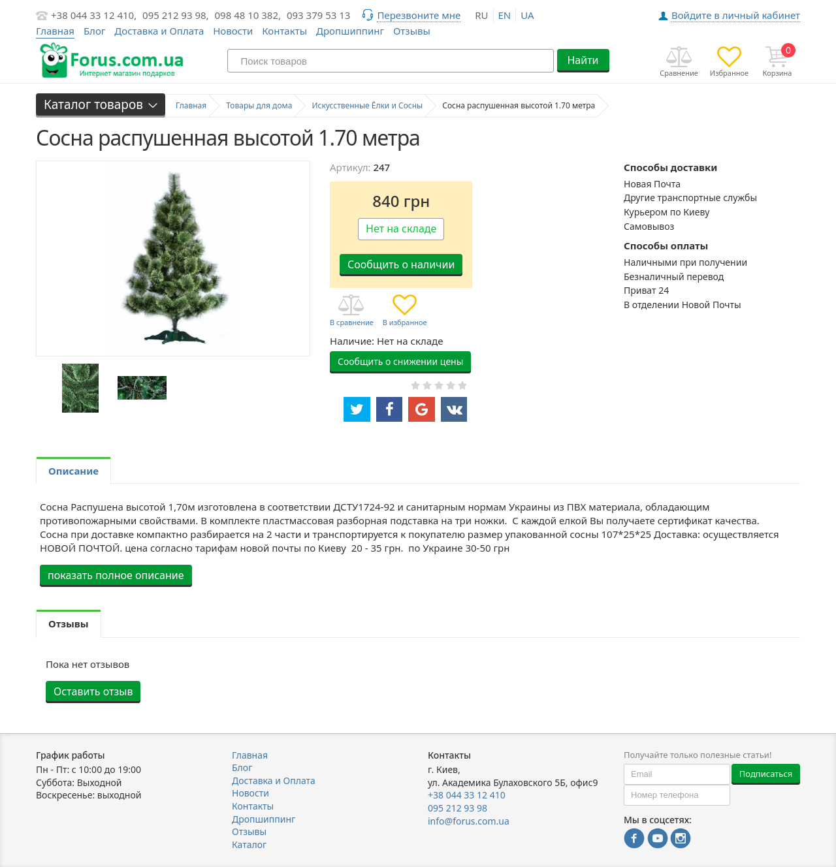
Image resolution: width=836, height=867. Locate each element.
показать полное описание (116, 575)
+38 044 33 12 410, (94, 15)
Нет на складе (401, 228)
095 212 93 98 (457, 808)
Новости (233, 30)
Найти (582, 60)
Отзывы (411, 30)
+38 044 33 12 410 (467, 795)
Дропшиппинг (350, 30)
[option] (80, 388)
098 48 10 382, (248, 15)
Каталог (249, 844)
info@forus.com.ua (468, 821)
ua (527, 15)
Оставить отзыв (93, 691)
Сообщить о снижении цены (400, 361)
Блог (95, 30)
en (504, 15)
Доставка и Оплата (159, 30)
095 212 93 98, (175, 15)
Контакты (284, 30)
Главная (250, 755)
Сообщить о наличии (401, 264)
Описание (73, 470)
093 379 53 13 (319, 15)
